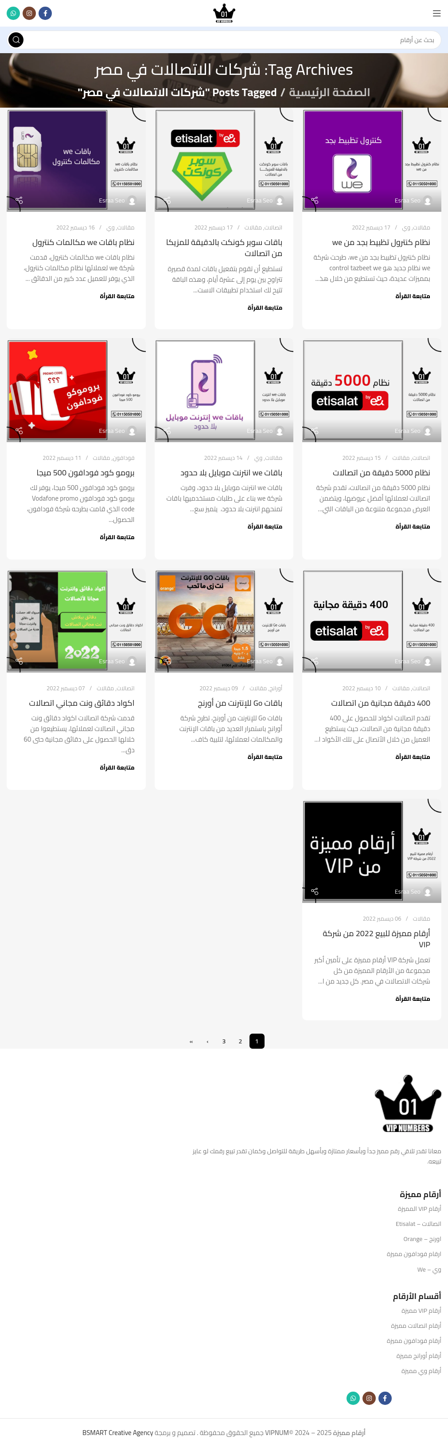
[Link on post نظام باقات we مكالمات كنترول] (76, 160)
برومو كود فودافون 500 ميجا (85, 472)
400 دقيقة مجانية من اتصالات (380, 703)
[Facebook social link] (45, 13)
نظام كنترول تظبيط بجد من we (381, 242)
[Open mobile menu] (437, 13)
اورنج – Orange (422, 1239)
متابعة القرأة (413, 296)
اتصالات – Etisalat (418, 1223)
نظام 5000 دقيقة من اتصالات (381, 472)
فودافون (123, 457)
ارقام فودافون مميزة (414, 1254)
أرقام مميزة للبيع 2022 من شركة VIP (376, 939)
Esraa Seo (408, 200)
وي (406, 227)
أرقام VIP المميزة (419, 1208)
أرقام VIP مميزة (421, 1310)
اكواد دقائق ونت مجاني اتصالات (82, 703)
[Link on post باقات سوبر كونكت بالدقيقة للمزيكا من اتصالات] (224, 160)
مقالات (421, 227)
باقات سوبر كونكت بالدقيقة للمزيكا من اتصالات (224, 248)
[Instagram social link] (29, 13)
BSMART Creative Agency (117, 1432)
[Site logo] (224, 12)
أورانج (275, 688)
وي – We (429, 1269)
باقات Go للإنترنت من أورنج (240, 703)
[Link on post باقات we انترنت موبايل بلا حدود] (224, 390)
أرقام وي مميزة (421, 1371)
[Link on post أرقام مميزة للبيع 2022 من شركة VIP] (371, 851)
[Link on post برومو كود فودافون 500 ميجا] (76, 390)
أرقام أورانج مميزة (419, 1355)
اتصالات (274, 227)
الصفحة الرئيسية (329, 92)
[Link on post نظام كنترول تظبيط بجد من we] (371, 160)
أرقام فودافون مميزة (414, 1340)
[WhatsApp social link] (13, 13)
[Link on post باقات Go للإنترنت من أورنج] (224, 620)
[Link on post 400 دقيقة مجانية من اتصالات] (371, 620)
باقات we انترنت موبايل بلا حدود (231, 472)
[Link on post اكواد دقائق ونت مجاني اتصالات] (76, 620)
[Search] (224, 40)
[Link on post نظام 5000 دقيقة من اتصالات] (371, 390)
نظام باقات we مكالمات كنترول (83, 242)
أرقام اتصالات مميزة (416, 1325)
